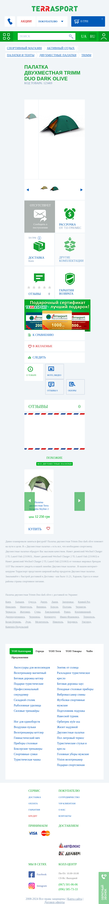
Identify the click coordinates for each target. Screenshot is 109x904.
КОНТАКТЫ (65, 816)
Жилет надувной (67, 727)
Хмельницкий (52, 611)
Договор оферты (54, 902)
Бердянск (72, 621)
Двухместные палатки (70, 732)
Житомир (25, 611)
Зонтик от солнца (68, 667)
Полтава (67, 606)
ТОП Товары (73, 651)
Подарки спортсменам (71, 765)
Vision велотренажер (70, 759)
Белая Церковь (13, 621)
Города (40, 651)
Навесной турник (68, 716)
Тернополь (89, 616)
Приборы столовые (26, 743)
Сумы (37, 611)
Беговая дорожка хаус (70, 683)
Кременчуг (49, 616)
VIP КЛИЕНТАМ (67, 803)
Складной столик (24, 700)
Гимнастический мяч (27, 737)
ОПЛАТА (33, 803)
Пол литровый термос (70, 737)
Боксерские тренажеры (28, 748)
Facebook (38, 874)
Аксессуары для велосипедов (32, 667)
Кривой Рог (84, 601)
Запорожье (68, 601)
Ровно (67, 611)
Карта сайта (74, 898)
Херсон (54, 606)
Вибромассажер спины (71, 694)
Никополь (58, 621)
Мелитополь (41, 621)
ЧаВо (89, 651)
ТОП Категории (21, 651)
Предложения (19, 657)
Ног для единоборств (27, 721)
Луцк (28, 621)
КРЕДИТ (33, 816)
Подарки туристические (28, 683)
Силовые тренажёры (26, 710)
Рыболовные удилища (27, 705)
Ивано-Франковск (69, 616)
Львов (54, 601)
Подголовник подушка (71, 710)
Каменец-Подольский (16, 626)
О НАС (62, 809)
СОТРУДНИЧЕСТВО (69, 797)
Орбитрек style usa (68, 721)
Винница (41, 606)
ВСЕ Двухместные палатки (55, 464)
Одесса (32, 601)
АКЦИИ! (26, 21)
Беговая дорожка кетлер (28, 678)
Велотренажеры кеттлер (29, 732)
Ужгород (86, 621)
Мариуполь (26, 606)
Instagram (38, 886)
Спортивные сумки (25, 754)
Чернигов (81, 606)
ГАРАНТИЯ (34, 809)
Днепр (43, 601)
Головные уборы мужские (73, 754)
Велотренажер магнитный (30, 673)
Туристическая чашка (27, 759)
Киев (8, 601)
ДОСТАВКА (35, 797)
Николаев (10, 606)
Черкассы (10, 611)
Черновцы (34, 616)
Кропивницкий (83, 611)
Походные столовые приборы (75, 689)
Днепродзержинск (15, 616)
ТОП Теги (55, 651)
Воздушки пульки (25, 727)
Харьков (19, 601)
